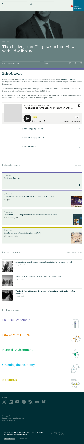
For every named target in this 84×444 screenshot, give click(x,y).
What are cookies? (23, 438)
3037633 (61, 434)
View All (78, 165)
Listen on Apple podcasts (51, 128)
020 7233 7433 (57, 432)
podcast (5, 42)
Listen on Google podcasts (51, 137)
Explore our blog (74, 252)
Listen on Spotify (51, 146)
